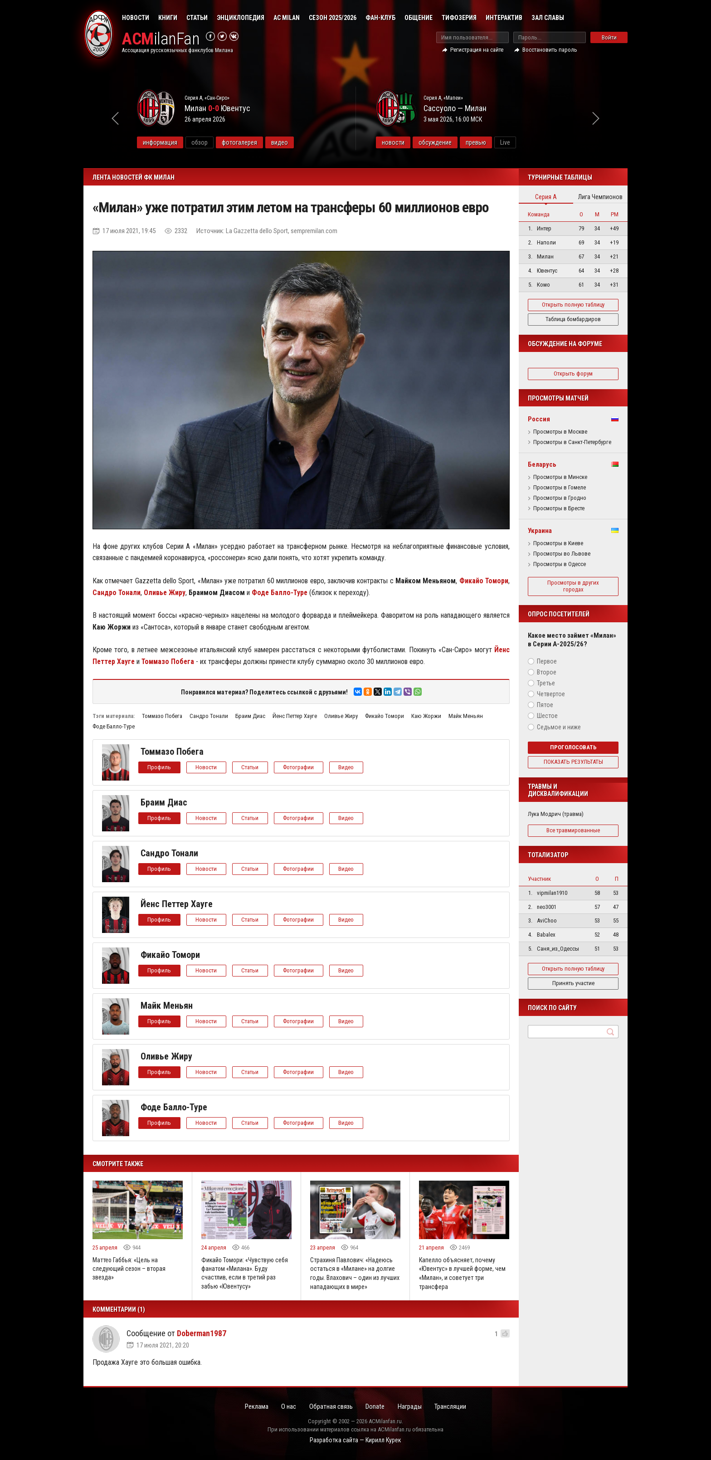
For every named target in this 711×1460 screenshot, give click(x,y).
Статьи (197, 17)
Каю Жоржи (426, 716)
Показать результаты (573, 761)
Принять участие (573, 983)
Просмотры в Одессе (559, 564)
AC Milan (286, 17)
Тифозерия (459, 17)
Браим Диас (250, 716)
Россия (539, 419)
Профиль (159, 767)
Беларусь (542, 464)
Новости (135, 17)
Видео (348, 767)
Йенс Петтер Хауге (295, 716)
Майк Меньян (465, 716)
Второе (546, 672)
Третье (546, 683)
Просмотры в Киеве (558, 543)
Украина (540, 531)
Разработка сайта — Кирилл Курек (355, 1440)
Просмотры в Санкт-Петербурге (572, 442)
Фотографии (300, 767)
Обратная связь (330, 1407)
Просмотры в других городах (573, 586)
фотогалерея (262, 142)
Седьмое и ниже (559, 727)
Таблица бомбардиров (573, 319)
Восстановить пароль (549, 49)
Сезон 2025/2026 (332, 17)
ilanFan (161, 39)
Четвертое (551, 694)
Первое (547, 661)
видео (302, 142)
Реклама (253, 1407)
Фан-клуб (380, 17)
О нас (286, 1407)
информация (183, 142)
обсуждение (458, 142)
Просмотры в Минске (560, 477)
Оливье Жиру (341, 716)
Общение (418, 17)
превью (499, 142)
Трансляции (454, 1407)
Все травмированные (573, 830)
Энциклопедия (240, 17)
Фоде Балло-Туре (114, 726)
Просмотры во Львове (561, 554)
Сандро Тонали (209, 716)
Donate (375, 1407)
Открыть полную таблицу (573, 304)
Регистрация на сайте (476, 49)
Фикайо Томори (384, 716)
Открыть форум (573, 373)
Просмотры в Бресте (558, 508)
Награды (411, 1407)
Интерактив (504, 17)
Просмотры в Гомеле (559, 487)
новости (416, 142)
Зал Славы (547, 17)
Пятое (545, 704)
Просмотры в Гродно (559, 498)
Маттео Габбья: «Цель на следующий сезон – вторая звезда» (130, 1268)
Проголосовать (573, 747)
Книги (167, 17)
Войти (609, 37)
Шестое (547, 715)
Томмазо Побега (162, 716)
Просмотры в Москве (560, 432)
